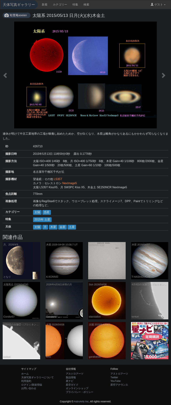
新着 (44, 4)
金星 (62, 227)
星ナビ (69, 381)
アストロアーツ (74, 373)
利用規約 (26, 381)
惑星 (46, 212)
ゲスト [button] (158, 4)
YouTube (115, 381)
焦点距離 (11, 193)
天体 (8, 226)
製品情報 (71, 377)
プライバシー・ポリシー (79, 392)
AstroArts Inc (81, 401)
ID (6, 146)
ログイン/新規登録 (31, 384)
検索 (86, 4)
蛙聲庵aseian (18, 15)
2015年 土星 (42, 219)
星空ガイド (72, 384)
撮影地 (9, 171)
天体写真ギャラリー (19, 5)
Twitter (114, 377)
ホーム (25, 373)
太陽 (37, 212)
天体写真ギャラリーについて (37, 377)
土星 (72, 227)
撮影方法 (11, 161)
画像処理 (11, 201)
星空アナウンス (119, 384)
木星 (53, 227)
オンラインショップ (77, 388)
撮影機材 (11, 179)
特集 (75, 4)
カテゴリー (60, 4)
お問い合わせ (28, 388)
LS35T (58, 179)
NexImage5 (69, 183)
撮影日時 (11, 153)
